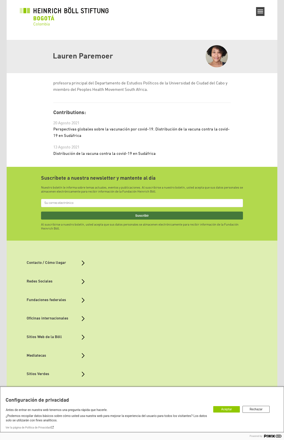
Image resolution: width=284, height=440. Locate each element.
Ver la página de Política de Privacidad (28, 427)
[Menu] (260, 11)
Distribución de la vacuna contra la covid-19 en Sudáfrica (104, 154)
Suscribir (142, 215)
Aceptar (226, 409)
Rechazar (256, 409)
